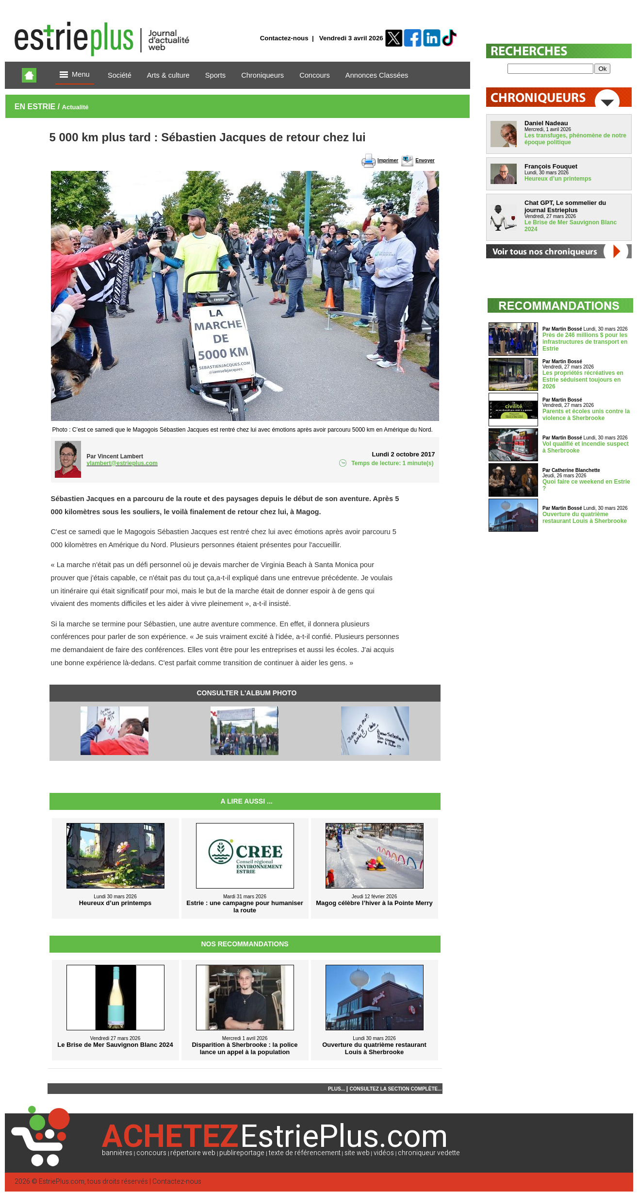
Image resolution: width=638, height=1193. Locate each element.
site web (357, 1153)
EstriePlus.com (61, 1181)
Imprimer (387, 160)
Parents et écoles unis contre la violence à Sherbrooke (586, 414)
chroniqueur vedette (429, 1153)
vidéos (384, 1153)
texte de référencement (305, 1153)
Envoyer (424, 160)
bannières (117, 1153)
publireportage (241, 1153)
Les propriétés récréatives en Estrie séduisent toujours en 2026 (582, 380)
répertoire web (192, 1153)
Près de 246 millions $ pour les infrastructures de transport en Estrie (584, 342)
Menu (75, 75)
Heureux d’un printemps (557, 178)
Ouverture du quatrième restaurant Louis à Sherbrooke (584, 517)
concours (151, 1153)
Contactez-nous (284, 38)
